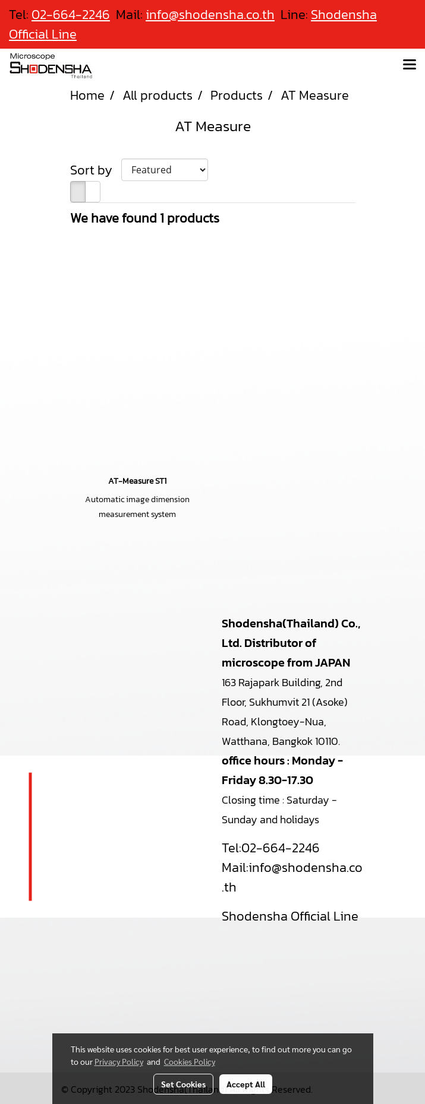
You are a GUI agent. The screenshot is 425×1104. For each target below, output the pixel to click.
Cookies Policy (189, 1061)
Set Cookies (183, 1083)
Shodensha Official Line (290, 916)
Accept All (245, 1083)
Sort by (95, 170)
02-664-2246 (280, 848)
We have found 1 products (144, 218)
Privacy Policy (119, 1061)
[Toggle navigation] (409, 65)
